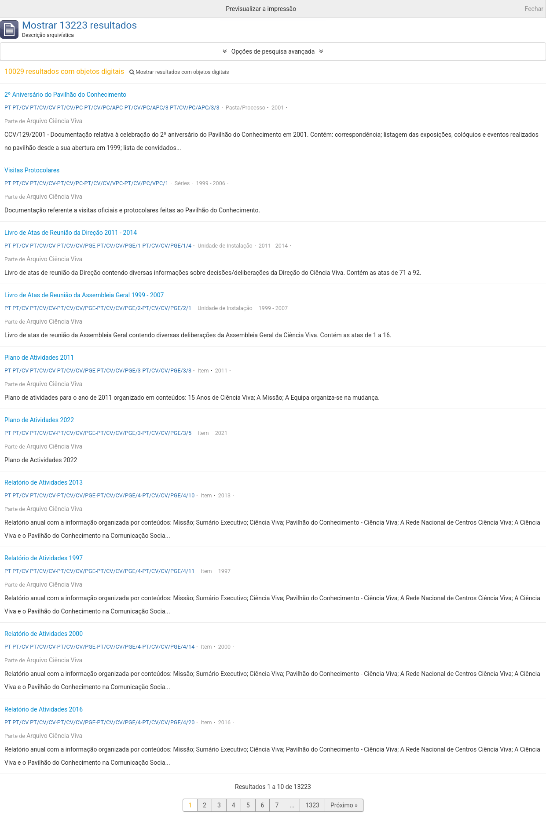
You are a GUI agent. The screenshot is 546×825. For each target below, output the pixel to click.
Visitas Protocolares (31, 170)
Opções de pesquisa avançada (273, 51)
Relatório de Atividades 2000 (43, 633)
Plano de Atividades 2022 (39, 419)
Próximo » (344, 805)
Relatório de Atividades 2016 (43, 709)
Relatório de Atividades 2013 (43, 482)
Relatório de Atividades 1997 (43, 558)
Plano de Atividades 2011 (39, 357)
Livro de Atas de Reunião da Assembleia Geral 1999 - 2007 (84, 295)
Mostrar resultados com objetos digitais (179, 72)
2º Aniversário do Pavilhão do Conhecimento (65, 94)
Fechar (534, 8)
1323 (312, 805)
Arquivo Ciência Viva (54, 120)
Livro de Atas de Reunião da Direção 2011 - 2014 (70, 232)
